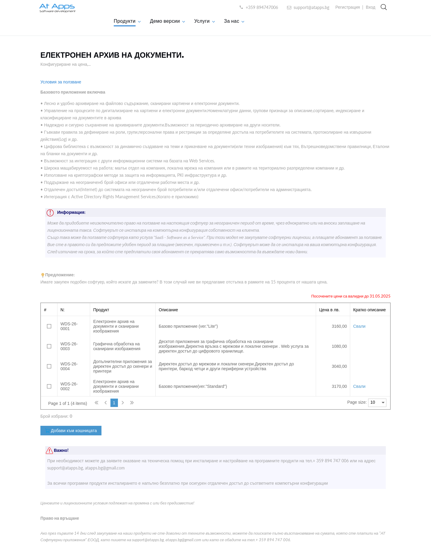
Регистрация (347, 7)
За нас (231, 21)
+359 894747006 (262, 7)
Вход (370, 7)
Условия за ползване (60, 81)
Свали (359, 326)
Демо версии (165, 21)
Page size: (357, 402)
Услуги (202, 21)
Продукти (125, 21)
